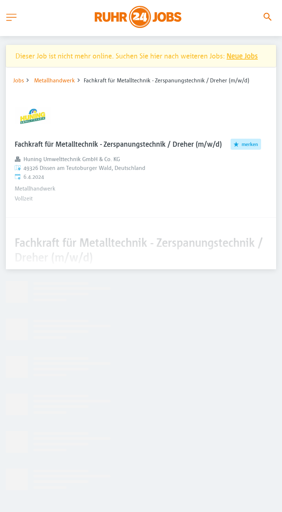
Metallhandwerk (54, 80)
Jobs (18, 80)
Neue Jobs (242, 55)
